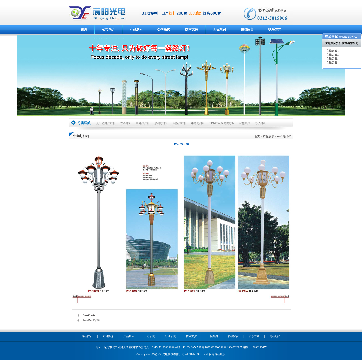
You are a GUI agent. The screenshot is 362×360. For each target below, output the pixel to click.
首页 (84, 29)
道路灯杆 (125, 123)
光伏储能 (260, 123)
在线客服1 (332, 50)
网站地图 (275, 336)
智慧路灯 (244, 123)
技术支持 (191, 29)
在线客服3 (332, 58)
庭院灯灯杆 (180, 123)
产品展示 (136, 29)
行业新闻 (170, 336)
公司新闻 (163, 29)
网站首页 (87, 336)
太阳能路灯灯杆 (105, 123)
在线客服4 (332, 62)
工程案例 (219, 29)
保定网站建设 (217, 354)
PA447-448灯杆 (92, 320)
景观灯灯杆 (161, 123)
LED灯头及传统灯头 (222, 123)
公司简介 (108, 29)
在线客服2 (332, 54)
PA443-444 (89, 315)
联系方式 (274, 29)
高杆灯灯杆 (143, 123)
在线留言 (247, 29)
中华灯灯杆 (198, 123)
